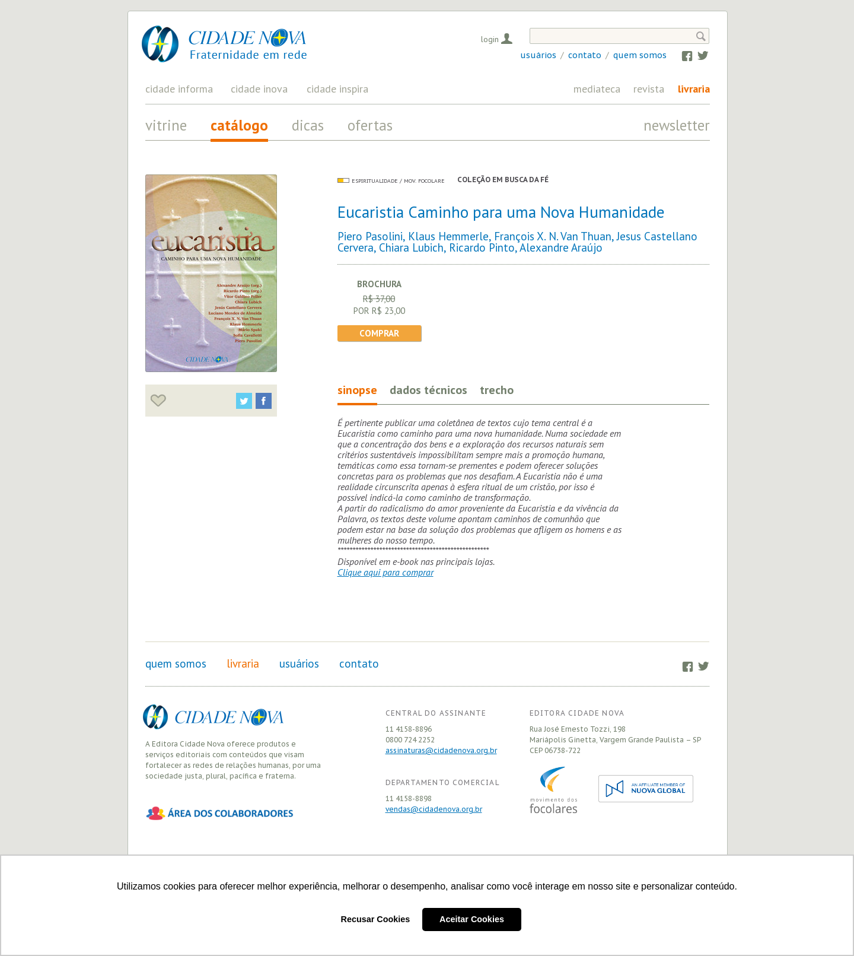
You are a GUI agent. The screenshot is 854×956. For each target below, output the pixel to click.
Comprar (379, 333)
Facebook (681, 55)
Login (490, 39)
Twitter (697, 665)
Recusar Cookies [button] (375, 919)
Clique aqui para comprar (385, 572)
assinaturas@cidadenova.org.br (441, 750)
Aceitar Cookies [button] (471, 919)
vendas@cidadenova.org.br (433, 809)
